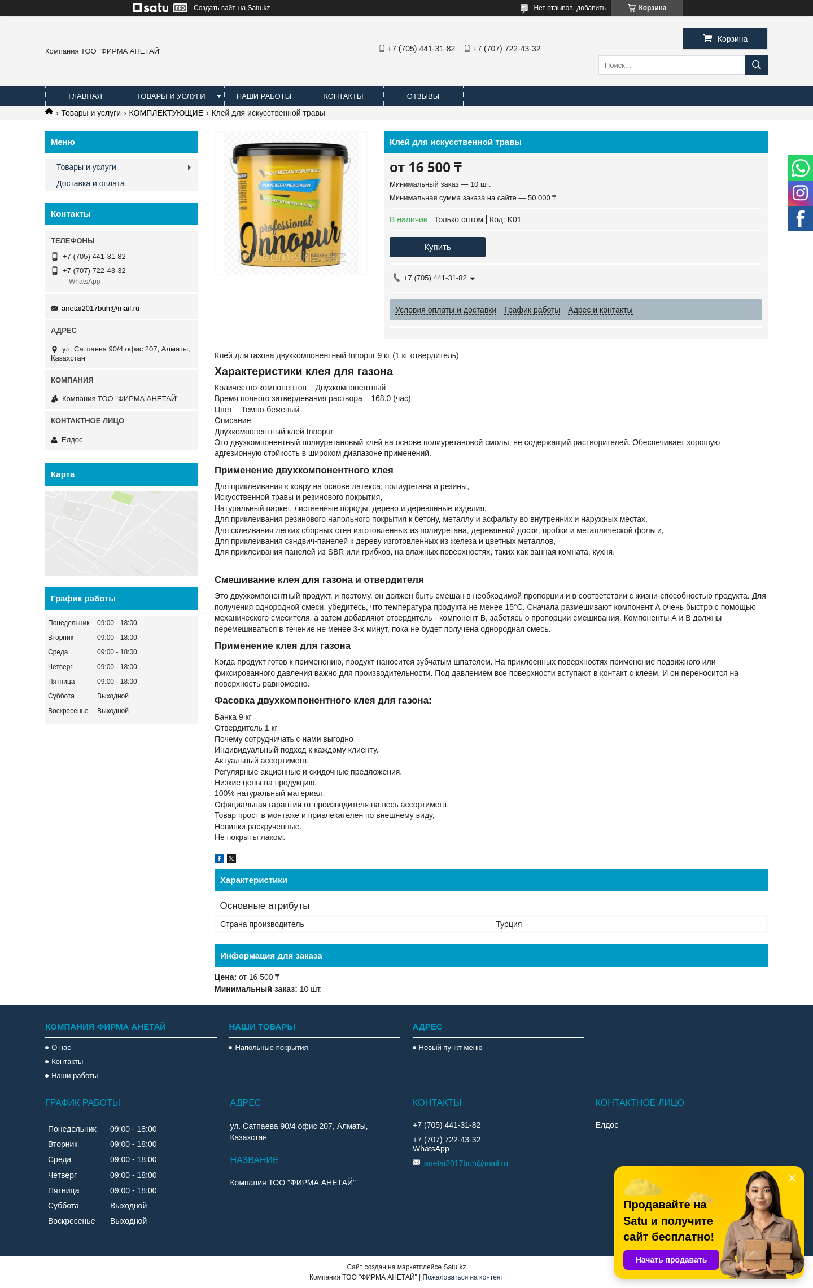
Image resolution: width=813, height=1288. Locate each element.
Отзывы (423, 96)
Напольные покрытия (271, 1047)
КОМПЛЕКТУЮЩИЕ (166, 112)
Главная (85, 96)
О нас (61, 1047)
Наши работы (264, 96)
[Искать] (756, 65)
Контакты (343, 96)
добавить (591, 8)
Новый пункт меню (451, 1047)
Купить (437, 247)
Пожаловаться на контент (463, 1277)
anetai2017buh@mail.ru (100, 308)
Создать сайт (214, 8)
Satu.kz (454, 1267)
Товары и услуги (171, 96)
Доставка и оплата (90, 183)
